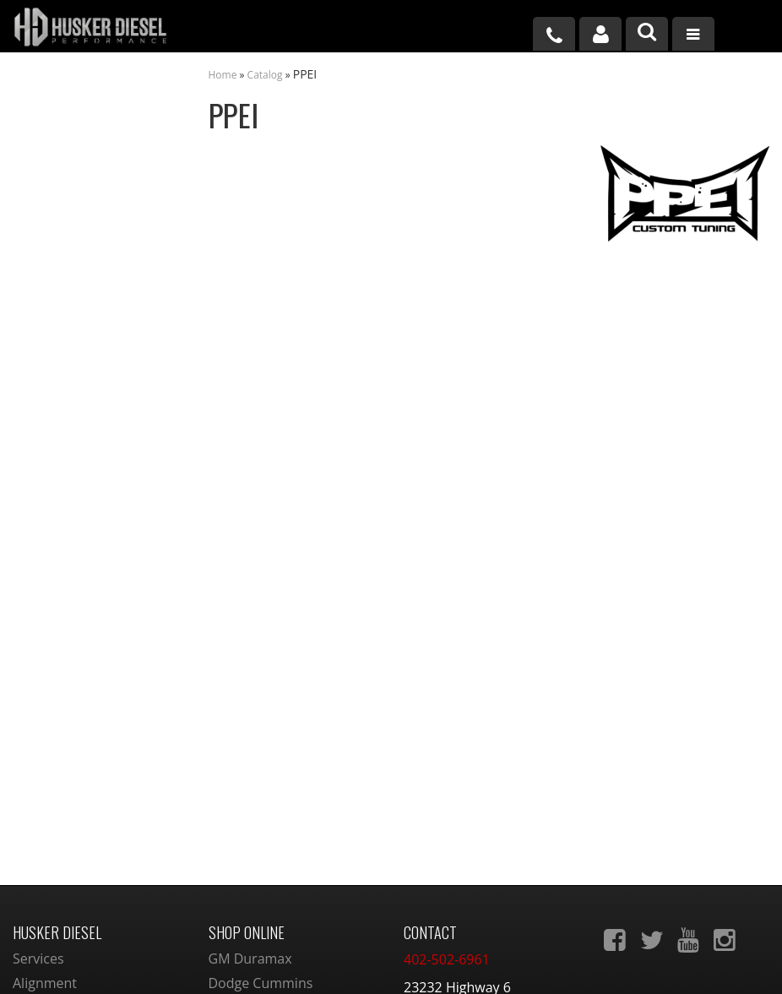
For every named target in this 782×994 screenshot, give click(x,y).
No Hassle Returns (96, 427)
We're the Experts (95, 287)
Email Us (70, 519)
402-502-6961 (81, 571)
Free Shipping (83, 391)
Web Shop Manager (531, 962)
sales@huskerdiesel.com (480, 827)
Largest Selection (93, 339)
